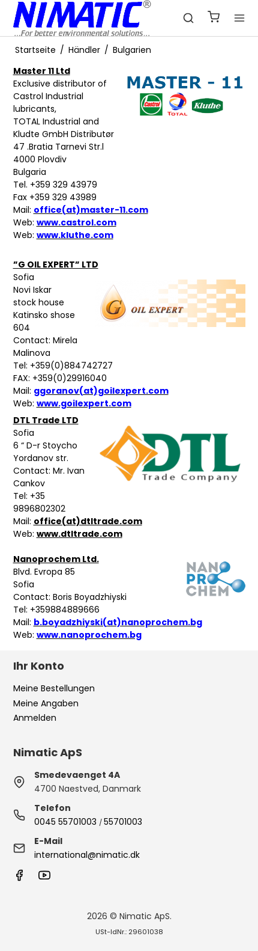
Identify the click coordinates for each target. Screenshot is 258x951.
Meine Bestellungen (54, 688)
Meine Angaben (46, 703)
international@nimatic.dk (87, 855)
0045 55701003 (65, 822)
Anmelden (34, 718)
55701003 (123, 822)
